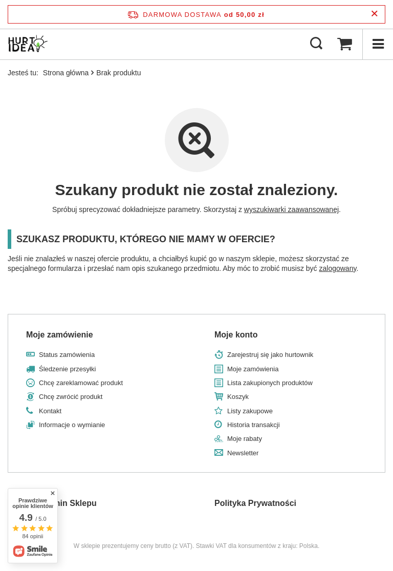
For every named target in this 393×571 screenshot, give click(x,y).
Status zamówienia (67, 354)
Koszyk (238, 396)
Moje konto (235, 334)
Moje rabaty (244, 438)
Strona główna (66, 73)
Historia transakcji (253, 425)
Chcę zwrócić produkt (70, 396)
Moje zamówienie (59, 334)
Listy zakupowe (250, 411)
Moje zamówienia (252, 369)
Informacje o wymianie (72, 425)
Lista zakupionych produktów (270, 383)
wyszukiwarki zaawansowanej (291, 209)
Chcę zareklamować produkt (81, 383)
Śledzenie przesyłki (67, 369)
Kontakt (50, 411)
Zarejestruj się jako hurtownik (270, 354)
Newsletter (242, 453)
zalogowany (338, 268)
